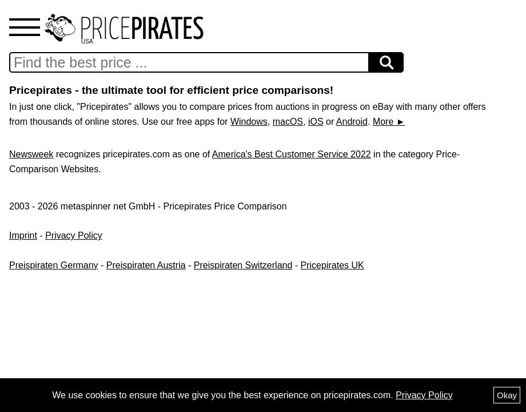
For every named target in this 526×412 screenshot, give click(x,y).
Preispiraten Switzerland (243, 265)
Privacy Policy (73, 235)
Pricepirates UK (332, 265)
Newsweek (31, 154)
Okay (507, 395)
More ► (389, 121)
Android (352, 121)
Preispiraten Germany (53, 265)
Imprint (23, 235)
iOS (316, 121)
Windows (249, 121)
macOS (288, 121)
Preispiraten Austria (146, 265)
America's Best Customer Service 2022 (291, 154)
